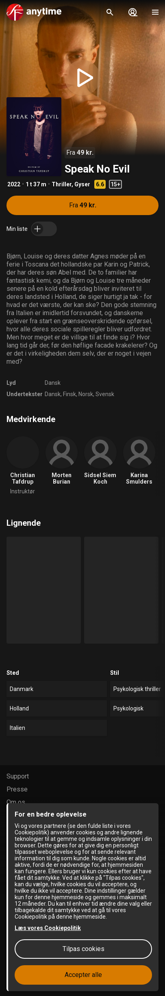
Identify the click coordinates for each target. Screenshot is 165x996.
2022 (13, 184)
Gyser (82, 184)
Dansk (53, 383)
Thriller (62, 184)
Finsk (69, 394)
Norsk (85, 394)
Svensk (105, 394)
